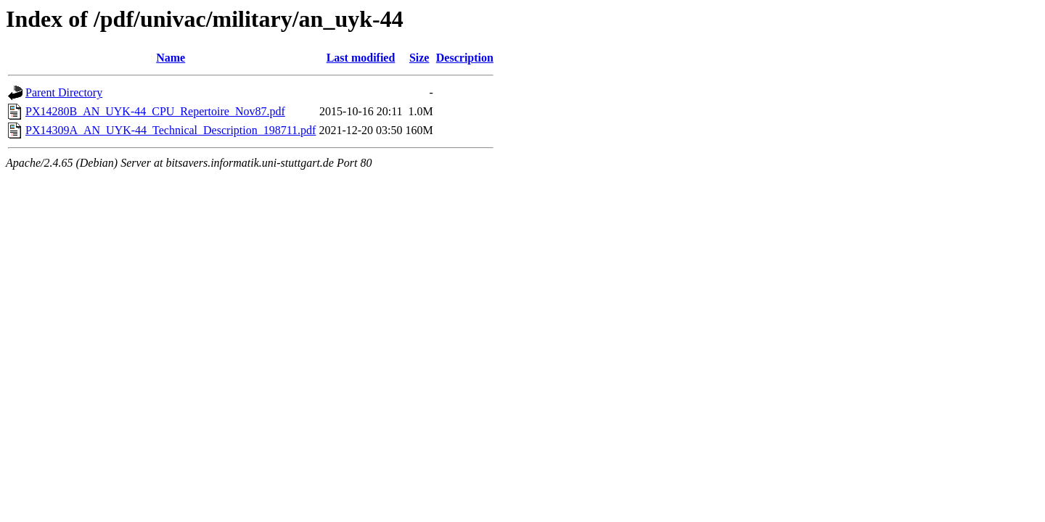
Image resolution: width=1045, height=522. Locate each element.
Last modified (361, 57)
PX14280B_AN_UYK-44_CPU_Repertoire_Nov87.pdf (155, 111)
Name (170, 57)
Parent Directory (63, 92)
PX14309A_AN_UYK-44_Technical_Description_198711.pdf (170, 130)
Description (464, 57)
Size (419, 57)
